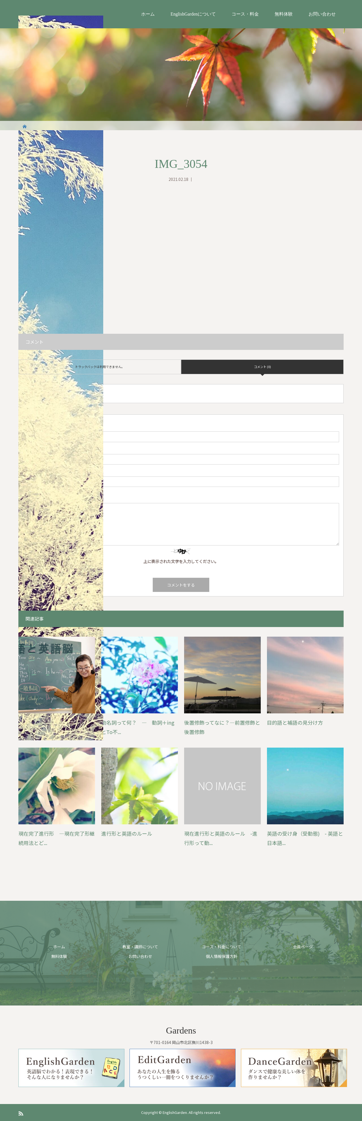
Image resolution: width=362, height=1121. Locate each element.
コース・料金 (245, 14)
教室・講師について (140, 946)
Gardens (181, 1030)
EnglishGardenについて (193, 14)
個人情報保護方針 (222, 956)
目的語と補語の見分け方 (295, 722)
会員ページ (303, 946)
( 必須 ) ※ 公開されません (49, 449)
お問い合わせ (322, 14)
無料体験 (284, 14)
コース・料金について (221, 946)
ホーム (148, 14)
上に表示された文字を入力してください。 (181, 561)
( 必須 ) (33, 426)
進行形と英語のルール (126, 833)
